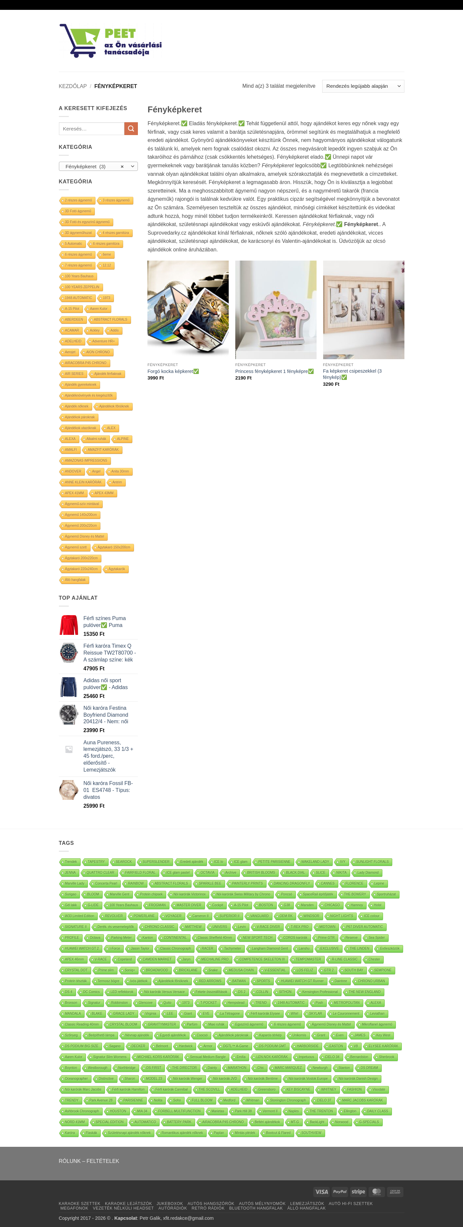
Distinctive (106, 1078)
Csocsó (202, 1035)
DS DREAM (369, 1068)
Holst (377, 905)
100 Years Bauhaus (79, 276)
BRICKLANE (188, 970)
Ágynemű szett (76, 547)
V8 (356, 1046)
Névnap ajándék (137, 1035)
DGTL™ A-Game (235, 1046)
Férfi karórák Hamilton (128, 1089)
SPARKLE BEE (210, 883)
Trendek (71, 862)
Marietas (218, 1111)
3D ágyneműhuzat (78, 233)
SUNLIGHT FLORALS (372, 862)
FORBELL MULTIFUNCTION (179, 1111)
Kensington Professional (320, 992)
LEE (170, 1013)
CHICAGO (332, 905)
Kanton (147, 937)
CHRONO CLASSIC (159, 927)
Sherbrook (386, 1057)
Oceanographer (76, 1078)
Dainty (212, 1068)
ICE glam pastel (178, 872)
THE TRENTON (321, 1111)
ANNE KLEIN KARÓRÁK (83, 482)
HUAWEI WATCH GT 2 (82, 948)
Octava (95, 937)
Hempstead (236, 1003)
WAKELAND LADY (315, 862)
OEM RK (286, 916)
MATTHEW (193, 927)
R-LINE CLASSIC (345, 959)
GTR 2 (329, 970)
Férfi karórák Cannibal (171, 1089)
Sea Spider (377, 937)
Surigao (70, 894)
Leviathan (377, 1013)
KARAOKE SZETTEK (80, 1203)
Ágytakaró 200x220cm (81, 558)
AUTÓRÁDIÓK (172, 1208)
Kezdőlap (73, 86)
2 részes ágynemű (78, 200)
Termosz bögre (108, 981)
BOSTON (266, 905)
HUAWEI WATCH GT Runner (302, 981)
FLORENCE (354, 883)
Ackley (94, 330)
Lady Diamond (367, 872)
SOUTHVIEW (311, 1133)
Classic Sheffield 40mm (215, 937)
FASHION (354, 1089)
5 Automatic (73, 243)
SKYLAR (315, 1013)
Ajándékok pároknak (80, 417)
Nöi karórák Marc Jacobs (83, 1089)
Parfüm (192, 1024)
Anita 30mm (120, 471)
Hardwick (186, 1046)
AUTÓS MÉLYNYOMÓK (262, 1203)
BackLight (317, 1122)
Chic (260, 1068)
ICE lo (218, 862)
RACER (207, 948)
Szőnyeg (71, 1035)
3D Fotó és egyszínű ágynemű (87, 222)
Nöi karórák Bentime (263, 1078)
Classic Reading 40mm (82, 1024)
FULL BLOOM (202, 1100)
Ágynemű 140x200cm (81, 515)
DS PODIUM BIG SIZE (82, 1046)
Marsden (307, 905)
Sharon (130, 1078)
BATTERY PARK (179, 1122)
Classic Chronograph (175, 948)
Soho (177, 1100)
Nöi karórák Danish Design (358, 1078)
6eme (107, 254)
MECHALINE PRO (215, 959)
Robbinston (119, 1003)
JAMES (359, 1035)
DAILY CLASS (377, 1111)
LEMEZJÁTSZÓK (307, 1203)
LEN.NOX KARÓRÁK (272, 1057)
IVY (342, 862)
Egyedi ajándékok (173, 1035)
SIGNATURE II (76, 927)
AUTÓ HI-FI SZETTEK (351, 1203)
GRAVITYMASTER (162, 1024)
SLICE (320, 872)
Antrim (117, 482)
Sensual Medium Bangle (208, 1057)
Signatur (94, 1003)
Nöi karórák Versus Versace (164, 992)
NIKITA (341, 872)
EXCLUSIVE (330, 948)
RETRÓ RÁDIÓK (208, 1208)
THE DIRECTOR (184, 1068)
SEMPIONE (383, 970)
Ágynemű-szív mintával (82, 504)
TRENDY (72, 1100)
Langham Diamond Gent (270, 948)
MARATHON (237, 1068)
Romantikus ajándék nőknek (182, 1133)
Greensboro (267, 1089)
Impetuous (306, 1057)
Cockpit (217, 905)
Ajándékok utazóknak (80, 428)
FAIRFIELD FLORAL (140, 872)
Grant (321, 1035)
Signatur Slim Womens (110, 1057)
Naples (294, 1111)
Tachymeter (232, 948)
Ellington (350, 1111)
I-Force (115, 948)
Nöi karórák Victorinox (189, 894)
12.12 (107, 265)
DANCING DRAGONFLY (292, 883)
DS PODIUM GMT (272, 1046)
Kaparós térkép (270, 1035)
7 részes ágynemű (78, 265)
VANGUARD (259, 916)
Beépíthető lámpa (101, 1035)
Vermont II (270, 1111)
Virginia (150, 1013)
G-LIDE (93, 905)
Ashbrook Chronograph (82, 1111)
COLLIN (262, 992)
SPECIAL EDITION (110, 1122)
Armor (207, 1046)
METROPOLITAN (347, 1003)
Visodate (379, 1089)
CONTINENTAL (175, 937)
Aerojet (70, 352)
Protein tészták (76, 981)
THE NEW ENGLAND (365, 992)
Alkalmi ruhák (96, 439)
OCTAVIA (207, 872)
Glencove (146, 1003)
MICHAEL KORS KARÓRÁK (158, 1057)
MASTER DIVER (189, 905)
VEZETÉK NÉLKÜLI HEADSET (123, 1208)
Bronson (71, 1003)
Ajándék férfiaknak (107, 374)
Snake (213, 970)
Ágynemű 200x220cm (81, 525)
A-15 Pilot (72, 309)
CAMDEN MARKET (157, 959)
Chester (374, 959)
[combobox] (98, 166)
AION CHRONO (98, 352)
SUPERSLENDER (156, 862)
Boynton (71, 1068)
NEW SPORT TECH (257, 937)
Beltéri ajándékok (267, 1122)
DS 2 (241, 992)
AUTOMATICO (145, 1122)
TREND (261, 1003)
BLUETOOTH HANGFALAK (256, 1208)
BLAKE (97, 1013)
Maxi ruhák (216, 1024)
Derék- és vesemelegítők (115, 927)
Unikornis (299, 1035)
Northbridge (127, 1068)
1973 (106, 298)
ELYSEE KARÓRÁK (384, 1046)
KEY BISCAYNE (298, 1089)
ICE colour (371, 916)
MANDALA (73, 1013)
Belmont (162, 1046)
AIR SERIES (74, 374)
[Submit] (131, 128)
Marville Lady (75, 883)
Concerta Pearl (106, 883)
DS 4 (68, 992)
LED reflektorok (122, 992)
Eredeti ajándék (191, 862)
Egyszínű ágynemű (249, 1024)
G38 (287, 905)
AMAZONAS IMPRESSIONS (86, 460)
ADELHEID (73, 341)
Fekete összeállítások (211, 992)
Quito (167, 1003)
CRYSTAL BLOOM (123, 1024)
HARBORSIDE (308, 1046)
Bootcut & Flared (278, 1133)
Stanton (344, 1068)
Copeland (125, 959)
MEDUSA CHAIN (241, 970)
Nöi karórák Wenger (187, 1078)
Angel (96, 471)
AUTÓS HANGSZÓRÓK (211, 1203)
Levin (242, 927)
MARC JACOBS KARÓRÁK (362, 1100)
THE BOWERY (355, 894)
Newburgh (320, 1068)
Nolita (158, 1100)
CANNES (328, 883)
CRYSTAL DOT (76, 970)
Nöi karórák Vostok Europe (308, 1078)
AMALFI (71, 449)
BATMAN (239, 981)
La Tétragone (230, 1013)
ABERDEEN (74, 319)
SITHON (285, 992)
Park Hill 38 (243, 1111)
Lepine (379, 883)
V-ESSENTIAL (275, 970)
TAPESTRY (96, 862)
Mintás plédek (245, 1133)
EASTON (336, 1046)
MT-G (295, 1122)
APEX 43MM (104, 493)
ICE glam (240, 862)
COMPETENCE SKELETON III (262, 959)
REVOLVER (114, 916)
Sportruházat (386, 894)
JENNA (70, 872)
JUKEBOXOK (170, 1203)
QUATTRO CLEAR (100, 872)
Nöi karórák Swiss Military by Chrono (243, 894)
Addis (115, 330)
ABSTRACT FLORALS (111, 319)
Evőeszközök (389, 948)
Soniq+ (130, 970)
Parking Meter (121, 937)
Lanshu (304, 948)
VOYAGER (174, 916)
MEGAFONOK (74, 1208)
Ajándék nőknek (77, 406)
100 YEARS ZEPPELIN (82, 287)
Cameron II (201, 916)
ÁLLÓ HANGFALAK (306, 1208)
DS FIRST (154, 1068)
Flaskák (91, 1133)
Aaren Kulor (99, 309)
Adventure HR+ (103, 341)
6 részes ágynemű (78, 254)
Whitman (252, 1100)
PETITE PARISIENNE (274, 862)
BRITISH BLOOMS (261, 872)
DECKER (138, 1046)
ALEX (111, 428)
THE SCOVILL (209, 1089)
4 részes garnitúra (116, 233)
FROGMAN (157, 905)
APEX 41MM (74, 493)
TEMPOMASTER (308, 959)
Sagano (114, 1046)
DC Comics (91, 992)
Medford (229, 1100)
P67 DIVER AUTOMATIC (364, 927)
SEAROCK (124, 862)
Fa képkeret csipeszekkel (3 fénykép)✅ (352, 374)
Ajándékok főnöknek (114, 406)
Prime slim (106, 970)
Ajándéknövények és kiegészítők (89, 395)
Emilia (241, 1057)
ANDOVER (73, 471)
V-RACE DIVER (268, 927)
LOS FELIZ (305, 970)
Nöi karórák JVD (225, 1078)
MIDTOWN (328, 927)
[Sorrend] (363, 86)
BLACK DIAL (295, 872)
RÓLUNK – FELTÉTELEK (89, 1161)
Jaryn (187, 959)
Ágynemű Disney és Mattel (84, 536)
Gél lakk (71, 905)
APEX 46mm (74, 959)
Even (340, 1035)
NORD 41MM (75, 1122)
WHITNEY (328, 1089)
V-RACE (101, 959)
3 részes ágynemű (116, 200)
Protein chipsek (151, 894)
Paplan (219, 1133)
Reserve (352, 937)
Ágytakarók (117, 569)
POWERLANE (144, 916)
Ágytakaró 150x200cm (114, 547)
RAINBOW (136, 883)
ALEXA (70, 439)
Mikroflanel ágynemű (377, 1024)
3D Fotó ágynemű (78, 211)
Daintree (341, 981)
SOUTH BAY (354, 970)
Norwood (341, 1122)
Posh (319, 1003)
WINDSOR (311, 916)
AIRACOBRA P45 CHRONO (86, 363)
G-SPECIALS (369, 1122)
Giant (188, 1013)
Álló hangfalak (75, 580)
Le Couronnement (346, 1013)
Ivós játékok (139, 981)
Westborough (97, 1068)
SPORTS (263, 981)
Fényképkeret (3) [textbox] (94, 166)
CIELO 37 (324, 1100)
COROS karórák (295, 937)
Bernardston (359, 1057)
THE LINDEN (359, 948)
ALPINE (123, 439)
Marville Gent (119, 894)
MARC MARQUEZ (288, 1068)
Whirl (294, 1013)
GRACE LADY (123, 1013)
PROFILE (72, 937)
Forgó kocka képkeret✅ (173, 371)
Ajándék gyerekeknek (81, 384)
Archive (230, 872)
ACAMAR (72, 330)
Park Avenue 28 (101, 1100)
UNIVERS (220, 927)
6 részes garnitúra (106, 243)
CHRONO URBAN (371, 981)
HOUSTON (118, 1111)
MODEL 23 (154, 1078)
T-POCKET (208, 1003)
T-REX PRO (300, 927)
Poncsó (286, 894)
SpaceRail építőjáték (318, 894)
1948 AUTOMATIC (78, 298)
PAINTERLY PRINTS (247, 883)
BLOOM (93, 894)
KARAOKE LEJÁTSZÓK (128, 1203)
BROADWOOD (157, 970)
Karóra (70, 1133)
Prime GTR (326, 937)
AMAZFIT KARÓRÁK (103, 449)
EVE (206, 1013)
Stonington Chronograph (288, 1100)
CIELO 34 (332, 1057)
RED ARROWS (210, 981)
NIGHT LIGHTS (341, 916)
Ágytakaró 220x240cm (81, 569)
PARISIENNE (133, 1100)
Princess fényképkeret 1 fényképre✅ (274, 371)
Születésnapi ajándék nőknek (129, 1133)
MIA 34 (142, 1111)
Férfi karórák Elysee (265, 1013)
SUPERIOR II (229, 916)
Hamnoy (357, 905)
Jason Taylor (140, 948)
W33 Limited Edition (79, 916)
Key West (383, 1035)
